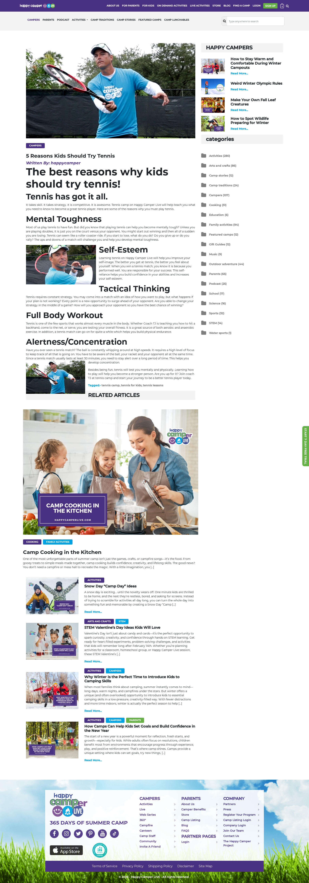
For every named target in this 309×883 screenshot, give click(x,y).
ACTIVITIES (79, 19)
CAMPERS (33, 19)
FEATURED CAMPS (149, 19)
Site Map (205, 866)
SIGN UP (270, 5)
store (216, 5)
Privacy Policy (132, 866)
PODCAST (63, 19)
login (257, 5)
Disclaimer (185, 866)
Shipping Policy (160, 866)
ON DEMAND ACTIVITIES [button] (172, 5)
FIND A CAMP (241, 5)
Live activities (200, 5)
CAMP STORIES (126, 19)
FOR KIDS (148, 5)
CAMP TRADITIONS (102, 19)
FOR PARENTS (131, 5)
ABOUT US (113, 5)
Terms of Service (104, 866)
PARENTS (48, 19)
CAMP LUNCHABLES (176, 19)
